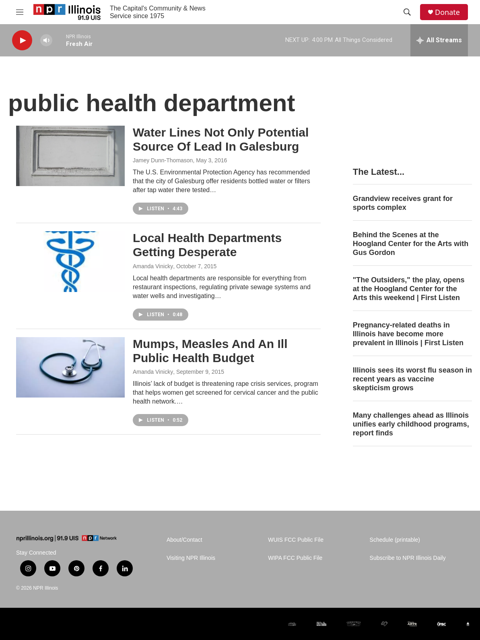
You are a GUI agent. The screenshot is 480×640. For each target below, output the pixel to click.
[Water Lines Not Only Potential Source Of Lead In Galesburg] (70, 156)
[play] (22, 40)
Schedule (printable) (395, 540)
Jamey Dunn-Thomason (163, 160)
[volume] (46, 40)
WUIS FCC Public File (295, 540)
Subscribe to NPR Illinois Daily (408, 558)
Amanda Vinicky (153, 266)
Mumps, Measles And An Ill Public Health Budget (210, 351)
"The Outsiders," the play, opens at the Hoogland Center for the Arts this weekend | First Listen (409, 289)
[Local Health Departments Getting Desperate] (70, 261)
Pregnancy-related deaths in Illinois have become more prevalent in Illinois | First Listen (408, 334)
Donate (447, 12)
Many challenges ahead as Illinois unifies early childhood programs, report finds (411, 424)
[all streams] (439, 40)
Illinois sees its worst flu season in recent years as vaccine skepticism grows (412, 379)
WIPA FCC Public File (295, 558)
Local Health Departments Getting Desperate (207, 245)
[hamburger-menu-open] (19, 12)
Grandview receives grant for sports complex (403, 203)
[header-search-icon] (407, 12)
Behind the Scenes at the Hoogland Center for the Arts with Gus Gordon (410, 244)
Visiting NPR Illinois (191, 558)
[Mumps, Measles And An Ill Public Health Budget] (70, 367)
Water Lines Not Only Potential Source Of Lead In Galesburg (221, 139)
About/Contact (184, 540)
